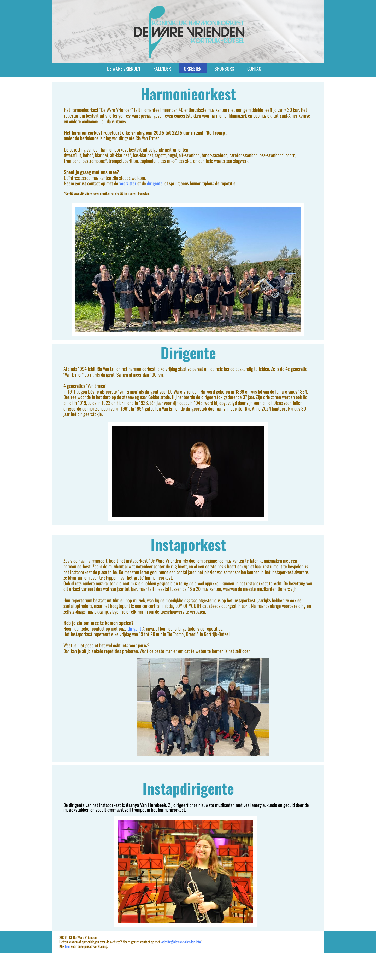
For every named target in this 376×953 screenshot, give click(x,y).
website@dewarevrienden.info (181, 941)
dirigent (135, 628)
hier (67, 946)
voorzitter (128, 183)
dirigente (155, 183)
